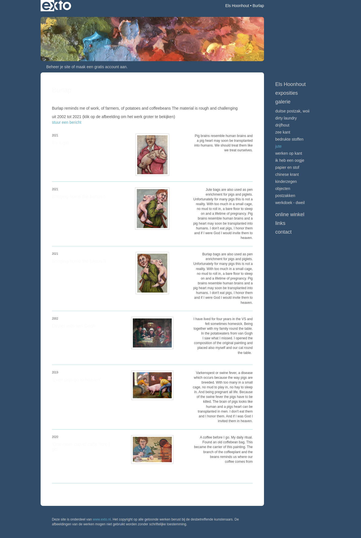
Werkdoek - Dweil (290, 202)
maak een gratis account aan (101, 67)
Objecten (282, 188)
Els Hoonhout (237, 5)
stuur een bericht (66, 122)
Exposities (286, 93)
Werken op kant (288, 153)
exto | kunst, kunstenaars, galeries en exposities (56, 5)
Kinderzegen (286, 181)
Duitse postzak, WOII (292, 111)
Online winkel (289, 214)
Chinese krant (287, 174)
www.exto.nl (102, 519)
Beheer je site (58, 67)
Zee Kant (282, 132)
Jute (278, 146)
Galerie (282, 102)
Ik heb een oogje (289, 160)
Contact (283, 232)
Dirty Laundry (286, 118)
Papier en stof (287, 167)
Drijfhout (282, 125)
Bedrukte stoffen (289, 139)
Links (280, 223)
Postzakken (285, 195)
